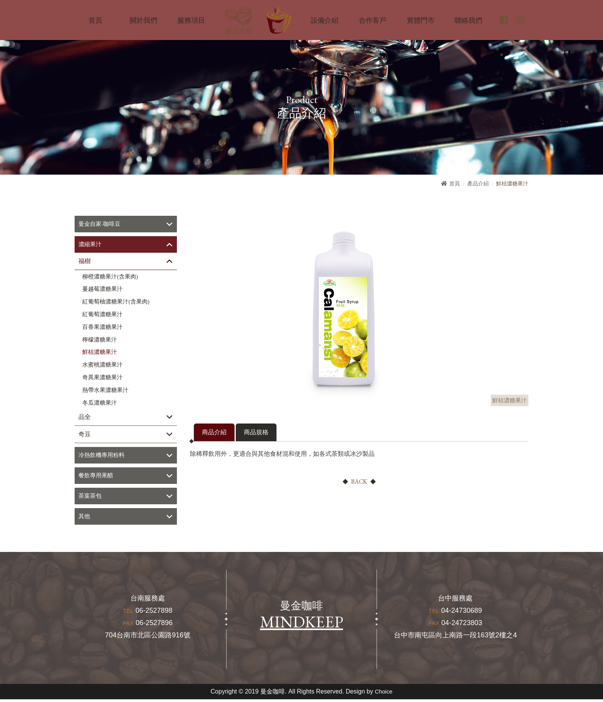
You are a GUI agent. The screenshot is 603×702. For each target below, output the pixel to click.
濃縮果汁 (90, 245)
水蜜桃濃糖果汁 (102, 366)
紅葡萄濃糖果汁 (102, 315)
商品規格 (256, 432)
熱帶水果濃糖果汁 (105, 391)
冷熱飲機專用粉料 (103, 456)
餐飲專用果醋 (96, 477)
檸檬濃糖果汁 (99, 340)
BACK (359, 481)
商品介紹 (214, 432)
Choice (383, 694)
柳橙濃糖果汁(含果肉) (110, 277)
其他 (84, 519)
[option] (344, 308)
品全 (84, 418)
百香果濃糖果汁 (102, 328)
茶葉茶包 (90, 498)
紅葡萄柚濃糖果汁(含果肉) (116, 303)
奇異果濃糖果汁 (102, 378)
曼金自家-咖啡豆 (100, 224)
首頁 (454, 183)
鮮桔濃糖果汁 (99, 353)
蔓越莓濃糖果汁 (102, 290)
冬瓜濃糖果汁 (99, 403)
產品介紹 (478, 183)
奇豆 (84, 435)
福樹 (84, 262)
